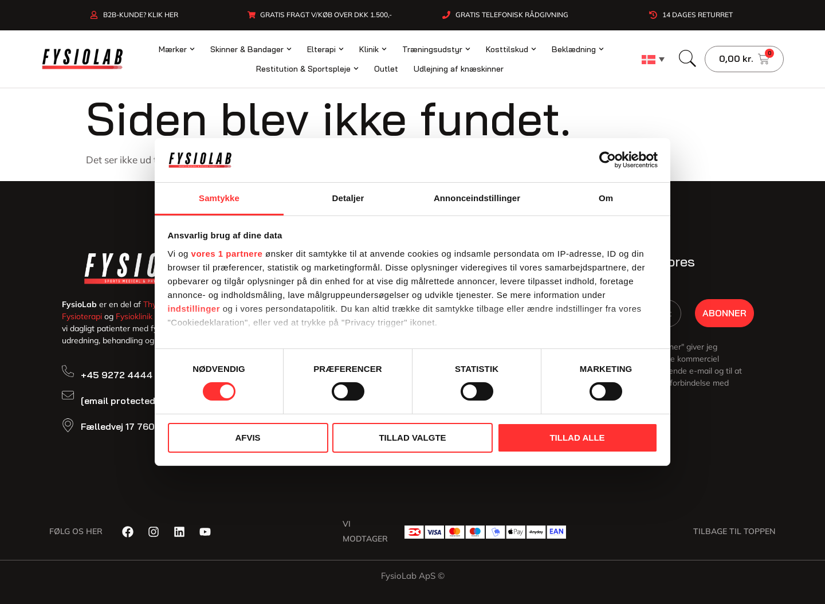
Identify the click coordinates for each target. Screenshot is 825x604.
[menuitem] (653, 59)
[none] (653, 59)
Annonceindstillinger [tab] (477, 198)
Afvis (247, 437)
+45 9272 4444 (116, 375)
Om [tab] (606, 198)
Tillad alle (576, 437)
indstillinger (194, 308)
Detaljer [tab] (348, 198)
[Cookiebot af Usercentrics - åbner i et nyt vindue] (607, 159)
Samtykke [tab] (219, 198)
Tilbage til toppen (734, 531)
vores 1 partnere (227, 253)
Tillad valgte (412, 437)
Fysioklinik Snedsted (153, 316)
